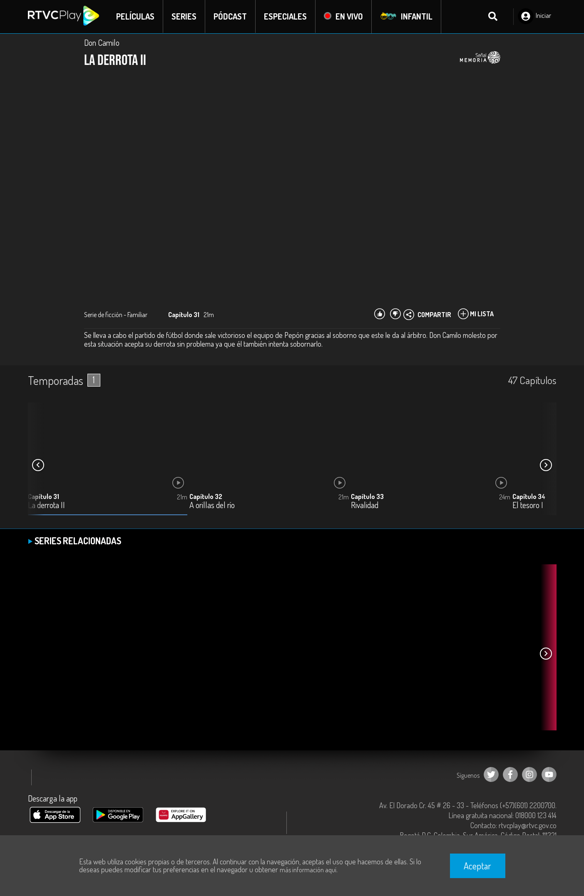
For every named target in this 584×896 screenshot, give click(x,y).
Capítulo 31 (43, 496)
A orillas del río (212, 505)
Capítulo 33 (367, 496)
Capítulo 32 (205, 496)
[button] (546, 465)
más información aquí (308, 870)
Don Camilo (101, 42)
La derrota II (46, 505)
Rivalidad (364, 505)
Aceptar (477, 865)
